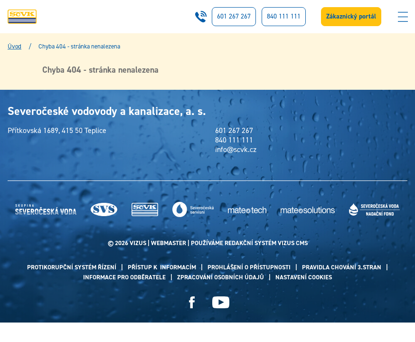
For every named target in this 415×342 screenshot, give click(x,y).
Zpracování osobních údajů (220, 277)
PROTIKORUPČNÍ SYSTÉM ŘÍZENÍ (71, 267)
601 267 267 (234, 16)
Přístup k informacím (162, 267)
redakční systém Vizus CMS (266, 243)
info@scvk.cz (235, 149)
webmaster (168, 243)
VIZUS (138, 243)
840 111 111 (284, 16)
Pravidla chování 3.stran (341, 267)
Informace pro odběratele (124, 277)
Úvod (14, 46)
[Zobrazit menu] (402, 16)
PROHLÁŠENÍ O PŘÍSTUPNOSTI (249, 267)
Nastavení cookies (303, 277)
